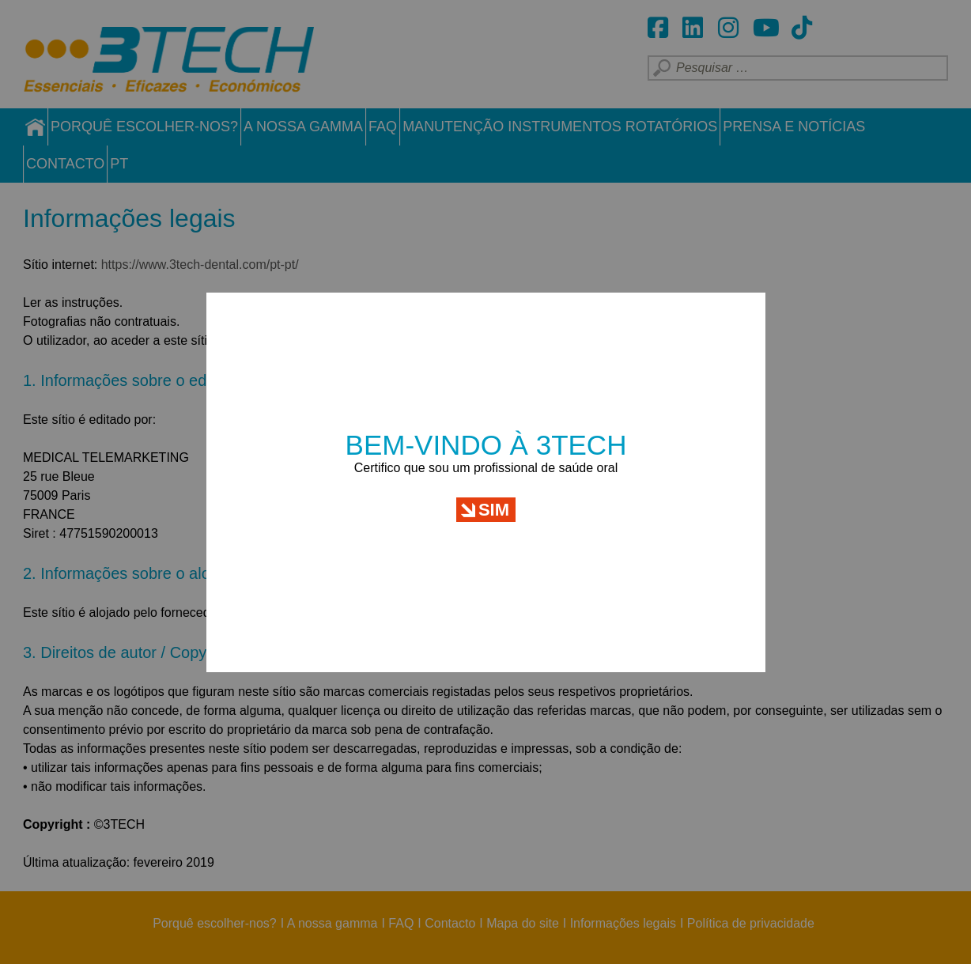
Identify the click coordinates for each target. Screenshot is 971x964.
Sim (493, 495)
